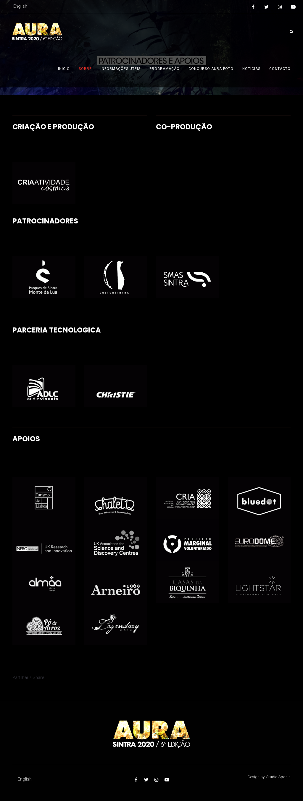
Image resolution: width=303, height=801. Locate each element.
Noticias (251, 69)
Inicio (64, 69)
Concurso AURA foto (210, 69)
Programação (164, 69)
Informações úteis (121, 69)
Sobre (85, 69)
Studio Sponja (278, 777)
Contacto (280, 69)
